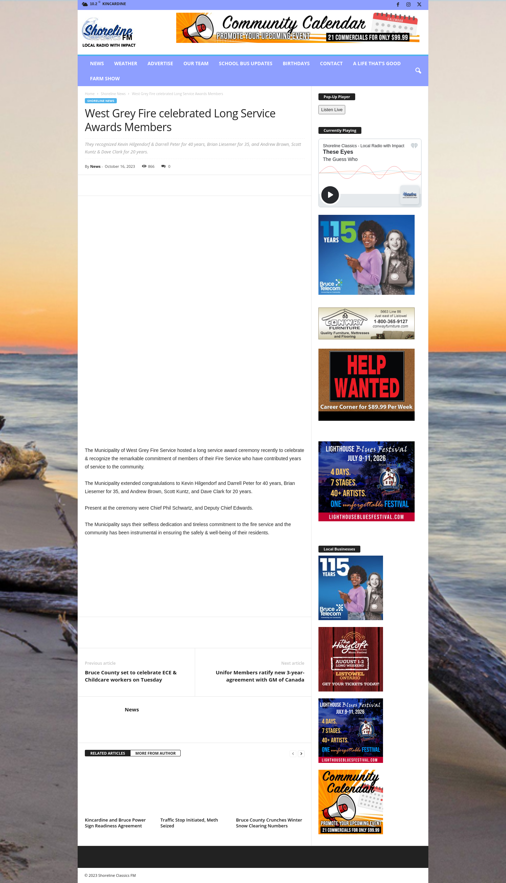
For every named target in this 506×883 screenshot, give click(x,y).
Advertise (160, 63)
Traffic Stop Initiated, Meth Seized (189, 768)
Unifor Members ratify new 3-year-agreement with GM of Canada (260, 621)
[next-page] (301, 698)
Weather (125, 63)
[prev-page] (293, 698)
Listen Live (331, 109)
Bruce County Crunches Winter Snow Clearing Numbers (269, 768)
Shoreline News (113, 93)
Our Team (196, 63)
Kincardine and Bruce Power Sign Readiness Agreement (115, 768)
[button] (418, 71)
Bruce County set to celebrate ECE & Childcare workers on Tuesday (131, 621)
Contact (331, 63)
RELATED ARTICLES (107, 698)
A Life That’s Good (377, 63)
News (97, 63)
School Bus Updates (245, 63)
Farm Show (105, 78)
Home (89, 93)
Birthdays (296, 63)
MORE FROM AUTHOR (155, 698)
